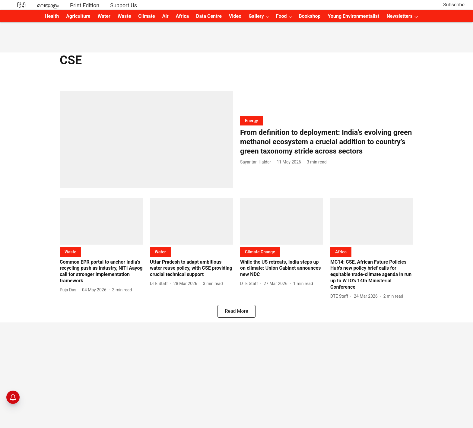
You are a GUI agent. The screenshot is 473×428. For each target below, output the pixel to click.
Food (281, 16)
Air (165, 16)
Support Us (123, 5)
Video (235, 16)
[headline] (326, 142)
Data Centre (209, 16)
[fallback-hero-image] (146, 139)
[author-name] (256, 162)
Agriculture (78, 16)
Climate (146, 16)
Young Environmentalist (353, 16)
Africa (182, 16)
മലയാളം (48, 5)
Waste (124, 16)
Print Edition (84, 5)
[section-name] (251, 120)
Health (52, 16)
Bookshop (310, 16)
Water (104, 16)
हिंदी (21, 5)
